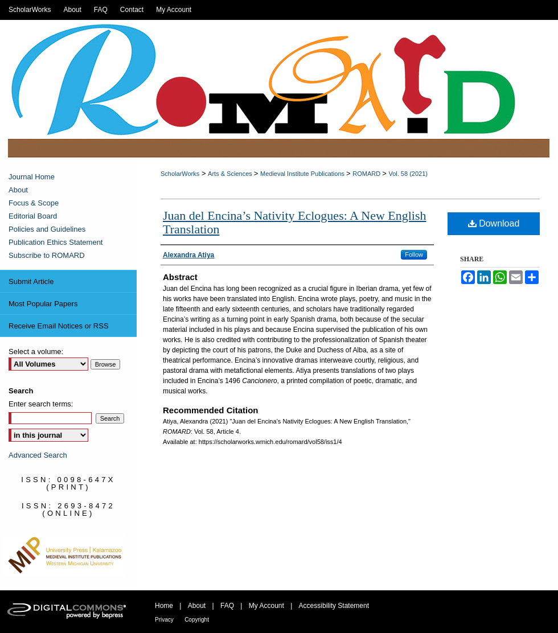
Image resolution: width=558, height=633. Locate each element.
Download (494, 223)
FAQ (227, 606)
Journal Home (32, 176)
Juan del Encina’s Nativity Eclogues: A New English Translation (294, 222)
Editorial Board (33, 216)
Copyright (196, 619)
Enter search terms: (41, 404)
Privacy (164, 619)
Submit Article (31, 281)
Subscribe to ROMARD (47, 255)
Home (164, 606)
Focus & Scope (34, 203)
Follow (414, 254)
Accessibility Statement (334, 606)
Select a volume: (36, 351)
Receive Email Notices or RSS (59, 326)
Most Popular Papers (43, 303)
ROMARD (367, 173)
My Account (266, 606)
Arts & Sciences (231, 173)
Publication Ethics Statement (55, 242)
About (18, 190)
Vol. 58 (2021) (408, 173)
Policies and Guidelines (47, 229)
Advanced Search (38, 455)
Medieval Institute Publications (303, 173)
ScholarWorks (180, 173)
